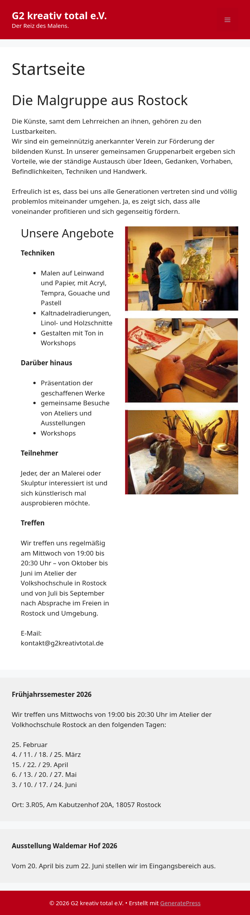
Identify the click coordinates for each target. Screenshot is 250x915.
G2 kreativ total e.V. (59, 15)
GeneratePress (180, 903)
